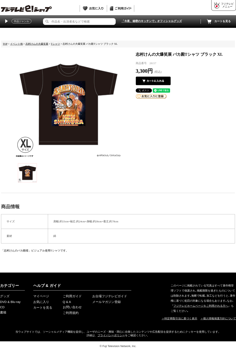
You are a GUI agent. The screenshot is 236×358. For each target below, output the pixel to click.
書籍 (3, 312)
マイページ (41, 296)
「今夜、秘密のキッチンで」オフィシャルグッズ (152, 21)
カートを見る (218, 21)
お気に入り (41, 302)
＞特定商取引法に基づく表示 (179, 318)
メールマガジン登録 (106, 302)
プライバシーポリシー (111, 335)
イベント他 (16, 43)
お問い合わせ (72, 307)
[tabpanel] (68, 104)
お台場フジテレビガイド (109, 296)
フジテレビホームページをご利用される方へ (200, 305)
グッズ (4, 296)
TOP (5, 43)
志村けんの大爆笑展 (36, 43)
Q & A (67, 302)
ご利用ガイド (72, 296)
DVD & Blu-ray (10, 302)
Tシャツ (55, 43)
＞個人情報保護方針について (218, 318)
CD (2, 307)
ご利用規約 (71, 313)
